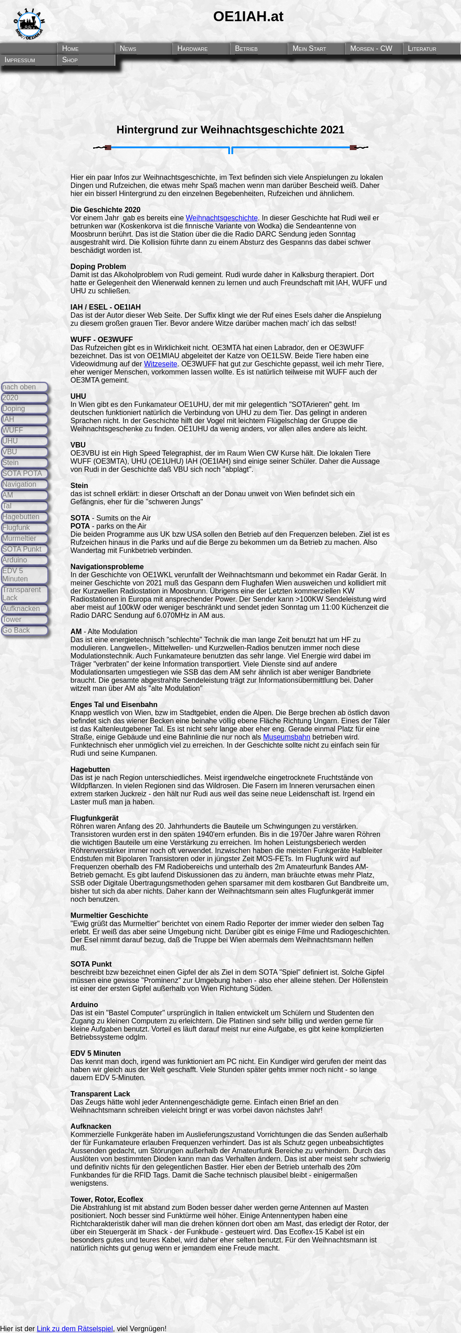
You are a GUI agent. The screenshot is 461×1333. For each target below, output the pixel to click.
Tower (12, 619)
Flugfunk (16, 527)
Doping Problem (99, 266)
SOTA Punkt (21, 549)
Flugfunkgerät (95, 818)
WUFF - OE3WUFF (102, 339)
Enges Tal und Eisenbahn (114, 704)
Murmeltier (19, 538)
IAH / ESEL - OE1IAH (106, 307)
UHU (10, 441)
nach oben (19, 387)
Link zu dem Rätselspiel (75, 1329)
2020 (10, 398)
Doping (13, 408)
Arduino (14, 560)
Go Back (16, 630)
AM (7, 495)
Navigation (19, 484)
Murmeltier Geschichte (110, 915)
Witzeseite (160, 364)
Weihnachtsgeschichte (222, 218)
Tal (6, 506)
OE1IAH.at (248, 16)
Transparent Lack (101, 1094)
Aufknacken (21, 608)
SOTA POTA (22, 473)
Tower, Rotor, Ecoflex (107, 1199)
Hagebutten (21, 516)
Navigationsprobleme (107, 567)
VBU (9, 452)
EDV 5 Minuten (15, 575)
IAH (8, 419)
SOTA (80, 518)
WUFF (12, 430)
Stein (10, 462)
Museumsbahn (286, 737)
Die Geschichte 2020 (106, 210)
